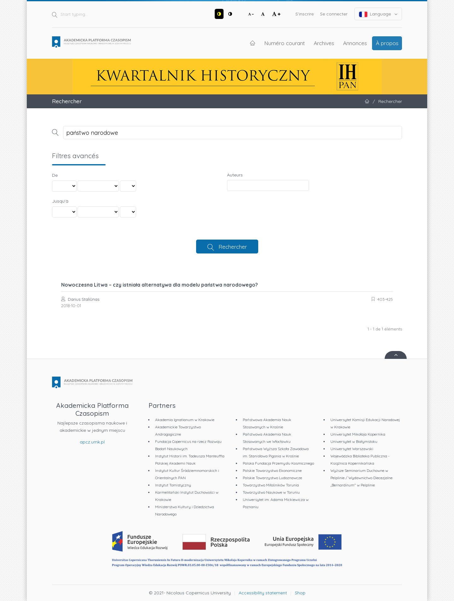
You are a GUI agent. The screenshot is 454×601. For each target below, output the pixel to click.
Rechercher (232, 246)
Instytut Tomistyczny (173, 485)
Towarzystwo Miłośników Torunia (271, 485)
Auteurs (235, 175)
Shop (300, 593)
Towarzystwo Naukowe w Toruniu (271, 492)
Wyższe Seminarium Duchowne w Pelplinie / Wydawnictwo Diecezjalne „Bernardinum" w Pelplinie (361, 477)
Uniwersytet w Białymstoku (353, 441)
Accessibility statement (263, 593)
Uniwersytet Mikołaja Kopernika (357, 434)
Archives (324, 42)
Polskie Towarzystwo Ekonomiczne (272, 470)
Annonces (355, 42)
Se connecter (333, 14)
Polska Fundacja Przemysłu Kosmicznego (278, 463)
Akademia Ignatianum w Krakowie (184, 419)
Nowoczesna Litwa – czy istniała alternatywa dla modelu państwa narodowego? (159, 285)
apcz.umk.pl (92, 442)
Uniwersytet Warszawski (351, 448)
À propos (387, 42)
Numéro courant (284, 42)
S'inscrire (304, 14)
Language (378, 14)
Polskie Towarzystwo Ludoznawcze (272, 477)
